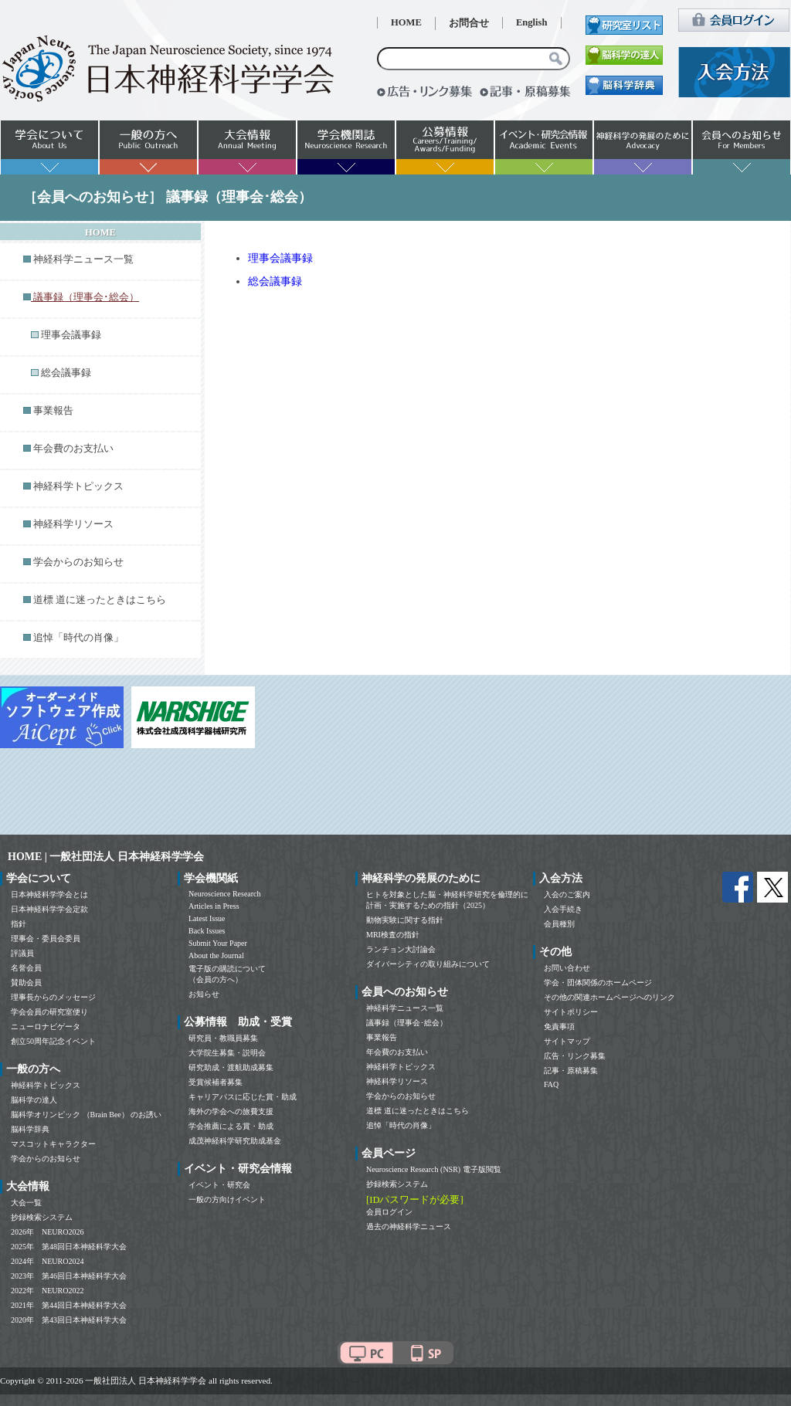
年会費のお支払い (73, 448)
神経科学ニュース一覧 (83, 259)
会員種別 (559, 924)
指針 (18, 924)
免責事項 (559, 1026)
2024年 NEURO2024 (47, 1261)
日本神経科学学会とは (49, 894)
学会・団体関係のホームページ (598, 982)
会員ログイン (389, 1212)
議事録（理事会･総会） (406, 1022)
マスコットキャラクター (53, 1144)
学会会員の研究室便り (49, 1012)
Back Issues (207, 931)
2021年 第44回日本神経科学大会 (69, 1305)
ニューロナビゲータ (45, 1026)
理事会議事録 (71, 335)
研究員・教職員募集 (223, 1038)
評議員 (22, 953)
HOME (406, 22)
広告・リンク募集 (575, 1056)
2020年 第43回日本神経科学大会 (69, 1320)
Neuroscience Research (224, 893)
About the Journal (216, 955)
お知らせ (203, 994)
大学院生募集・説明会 (227, 1053)
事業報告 (53, 410)
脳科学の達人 (34, 1100)
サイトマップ (567, 1041)
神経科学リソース (73, 524)
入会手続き (563, 909)
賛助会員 (26, 982)
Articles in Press (213, 906)
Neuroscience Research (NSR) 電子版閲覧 (433, 1169)
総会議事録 (66, 373)
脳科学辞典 (30, 1129)
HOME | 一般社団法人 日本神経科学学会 (106, 856)
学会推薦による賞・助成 (230, 1126)
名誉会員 (26, 968)
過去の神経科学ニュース (408, 1226)
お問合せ (469, 23)
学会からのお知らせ (78, 562)
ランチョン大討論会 (401, 949)
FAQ (551, 1084)
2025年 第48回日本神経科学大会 (69, 1246)
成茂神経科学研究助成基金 (234, 1141)
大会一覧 (26, 1202)
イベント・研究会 (219, 1185)
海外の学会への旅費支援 (230, 1111)
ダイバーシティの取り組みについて (428, 964)
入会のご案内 (567, 894)
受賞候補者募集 (215, 1082)
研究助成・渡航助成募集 (230, 1067)
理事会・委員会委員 (45, 938)
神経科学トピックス (78, 486)
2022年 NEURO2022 (47, 1290)
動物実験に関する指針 (404, 920)
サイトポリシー (571, 1012)
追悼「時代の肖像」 (78, 637)
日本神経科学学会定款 (49, 909)
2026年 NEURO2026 (47, 1232)
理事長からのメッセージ (53, 997)
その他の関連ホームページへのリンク (609, 997)
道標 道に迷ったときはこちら (99, 600)
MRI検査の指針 (392, 934)
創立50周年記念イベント (53, 1041)
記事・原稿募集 (571, 1070)
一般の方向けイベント (227, 1199)
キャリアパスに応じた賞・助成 (242, 1097)
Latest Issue (207, 918)
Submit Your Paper (217, 943)
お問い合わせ (567, 968)
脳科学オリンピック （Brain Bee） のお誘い (86, 1114)
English (532, 22)
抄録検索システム (42, 1217)
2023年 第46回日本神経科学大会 (69, 1276)
